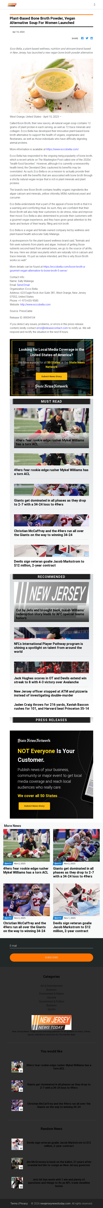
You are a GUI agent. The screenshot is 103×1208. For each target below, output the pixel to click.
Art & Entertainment (51, 985)
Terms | (14, 1203)
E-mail (13, 945)
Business (51, 989)
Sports (51, 1009)
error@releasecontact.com (52, 328)
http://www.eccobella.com (35, 304)
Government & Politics (51, 1001)
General (51, 997)
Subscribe (51, 957)
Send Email (23, 285)
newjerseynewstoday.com (55, 1203)
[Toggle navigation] (95, 4)
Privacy (23, 1203)
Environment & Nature (51, 993)
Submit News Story (51, 376)
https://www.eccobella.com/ (62, 149)
